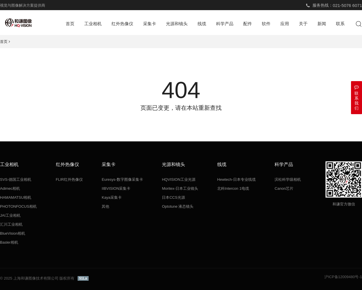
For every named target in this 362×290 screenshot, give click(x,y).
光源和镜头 (177, 23)
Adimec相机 (10, 188)
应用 (284, 23)
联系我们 (356, 97)
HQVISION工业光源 (178, 179)
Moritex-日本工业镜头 (180, 188)
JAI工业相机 (10, 215)
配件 (247, 23)
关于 (303, 23)
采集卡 (149, 23)
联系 (340, 23)
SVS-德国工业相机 (15, 179)
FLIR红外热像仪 (69, 179)
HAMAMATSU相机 (15, 197)
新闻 (321, 23)
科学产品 (224, 23)
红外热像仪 (122, 23)
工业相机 (93, 23)
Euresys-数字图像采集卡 (122, 179)
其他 (105, 206)
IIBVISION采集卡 (116, 188)
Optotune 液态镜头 (177, 206)
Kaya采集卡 (112, 197)
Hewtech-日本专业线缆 (236, 179)
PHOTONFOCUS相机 (18, 206)
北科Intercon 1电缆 (233, 188)
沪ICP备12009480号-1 (343, 277)
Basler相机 (9, 242)
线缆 (202, 23)
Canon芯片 (284, 188)
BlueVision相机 (12, 233)
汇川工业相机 (11, 224)
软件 (266, 23)
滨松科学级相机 (288, 179)
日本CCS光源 (173, 197)
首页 (70, 23)
